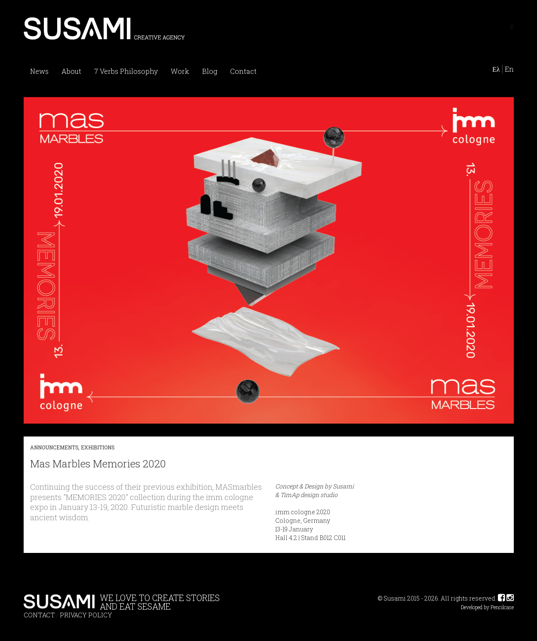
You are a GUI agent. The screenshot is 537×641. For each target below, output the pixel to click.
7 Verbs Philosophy (126, 71)
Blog (209, 71)
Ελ (496, 69)
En (509, 69)
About (71, 71)
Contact (243, 71)
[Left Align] (511, 26)
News (39, 71)
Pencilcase (502, 607)
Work (180, 71)
